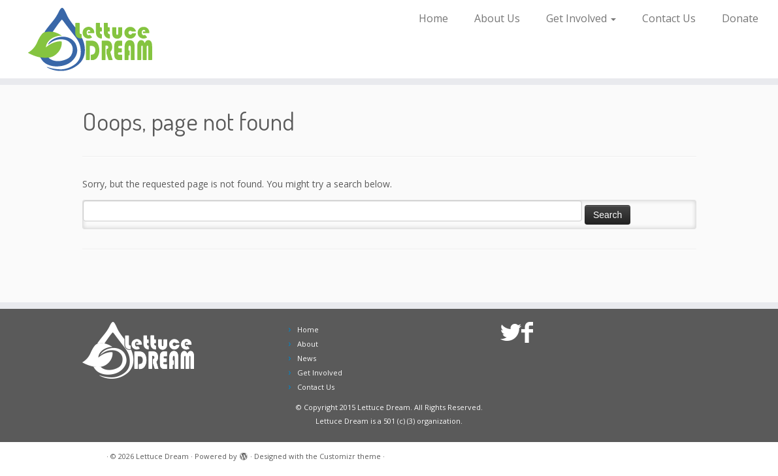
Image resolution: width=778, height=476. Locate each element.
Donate (740, 18)
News (306, 358)
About (307, 344)
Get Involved (581, 18)
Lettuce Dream (162, 456)
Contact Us (669, 18)
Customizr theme (350, 456)
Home (433, 18)
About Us (497, 18)
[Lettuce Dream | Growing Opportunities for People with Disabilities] (91, 39)
